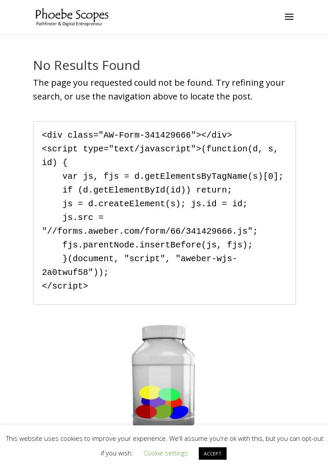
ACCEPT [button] (212, 453)
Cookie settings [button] (166, 453)
